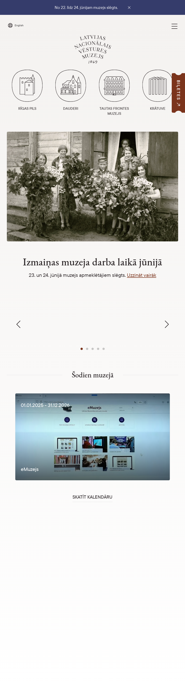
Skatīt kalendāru (92, 497)
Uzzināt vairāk (141, 275)
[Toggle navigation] (174, 26)
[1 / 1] (92, 436)
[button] (81, 349)
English (19, 25)
